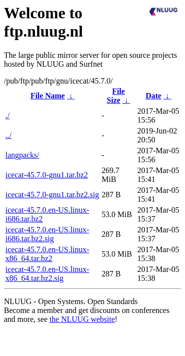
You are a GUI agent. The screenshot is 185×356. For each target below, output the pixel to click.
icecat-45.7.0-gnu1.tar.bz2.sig (52, 194)
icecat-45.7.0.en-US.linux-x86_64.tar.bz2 (47, 254)
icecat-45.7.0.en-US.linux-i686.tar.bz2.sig (47, 234)
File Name (48, 95)
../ (8, 135)
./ (7, 115)
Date (153, 95)
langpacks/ (22, 155)
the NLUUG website (81, 319)
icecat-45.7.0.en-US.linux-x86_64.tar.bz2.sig (47, 273)
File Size (116, 95)
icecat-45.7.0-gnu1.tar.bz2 (46, 175)
